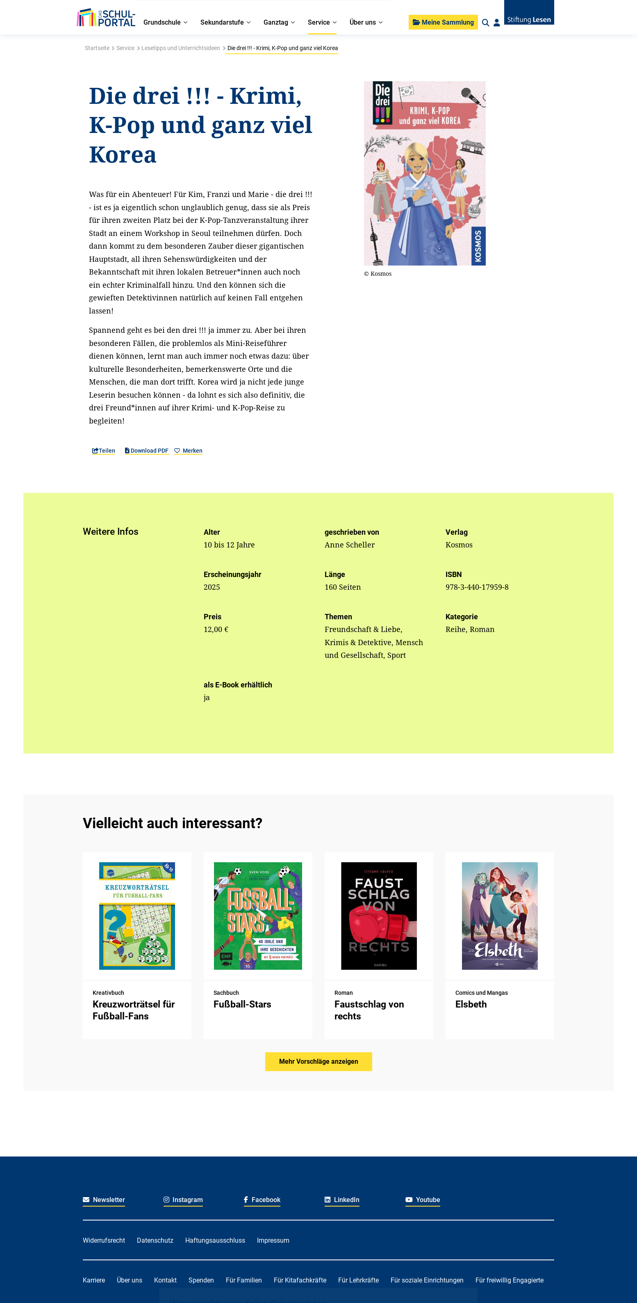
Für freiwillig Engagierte (509, 1280)
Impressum (273, 1240)
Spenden (201, 1280)
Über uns (129, 1280)
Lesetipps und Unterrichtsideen (180, 48)
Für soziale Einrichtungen (427, 1280)
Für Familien (244, 1280)
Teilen (103, 450)
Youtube (423, 1200)
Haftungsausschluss (215, 1240)
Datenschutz (155, 1240)
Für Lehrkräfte (358, 1280)
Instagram (183, 1200)
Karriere (94, 1280)
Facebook (262, 1200)
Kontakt (165, 1280)
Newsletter (104, 1200)
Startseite (97, 48)
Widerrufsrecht (104, 1240)
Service (125, 48)
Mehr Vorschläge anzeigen (318, 1061)
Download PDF (147, 450)
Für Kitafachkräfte (300, 1280)
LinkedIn (342, 1200)
